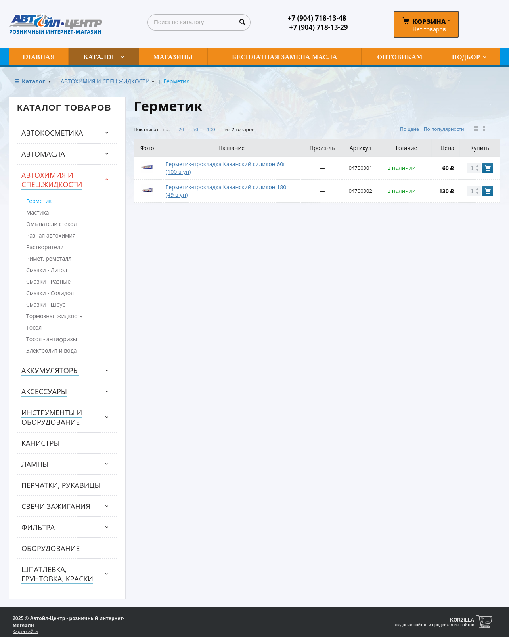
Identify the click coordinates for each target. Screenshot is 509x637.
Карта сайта (25, 631)
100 (211, 129)
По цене (409, 129)
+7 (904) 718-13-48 (317, 18)
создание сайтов (410, 624)
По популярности (444, 129)
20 (181, 129)
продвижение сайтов (453, 624)
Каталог (34, 81)
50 (195, 129)
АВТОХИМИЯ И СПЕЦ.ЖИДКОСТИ (105, 81)
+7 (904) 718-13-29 (318, 27)
